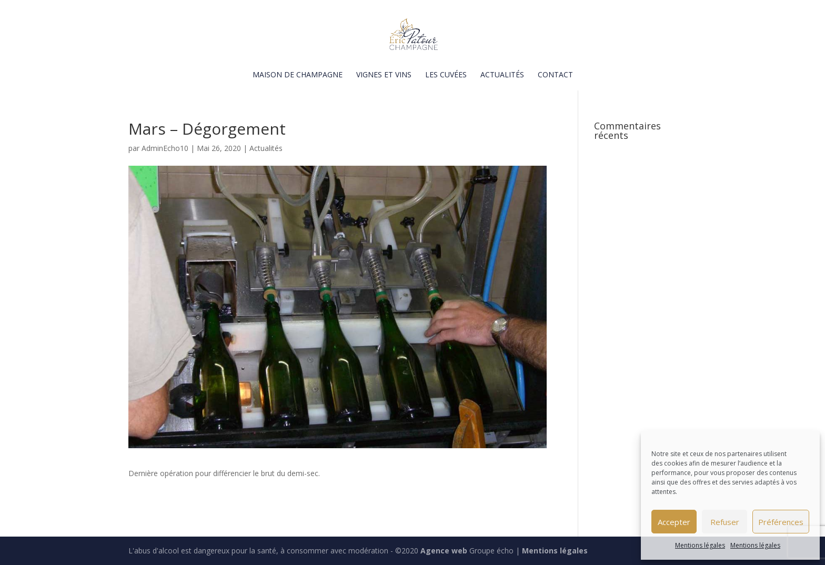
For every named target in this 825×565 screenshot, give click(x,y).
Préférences (780, 522)
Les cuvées (446, 75)
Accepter (674, 522)
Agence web (443, 551)
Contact (555, 75)
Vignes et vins (383, 75)
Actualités (502, 75)
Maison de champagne (298, 75)
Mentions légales (700, 545)
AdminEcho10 (165, 148)
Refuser (724, 522)
